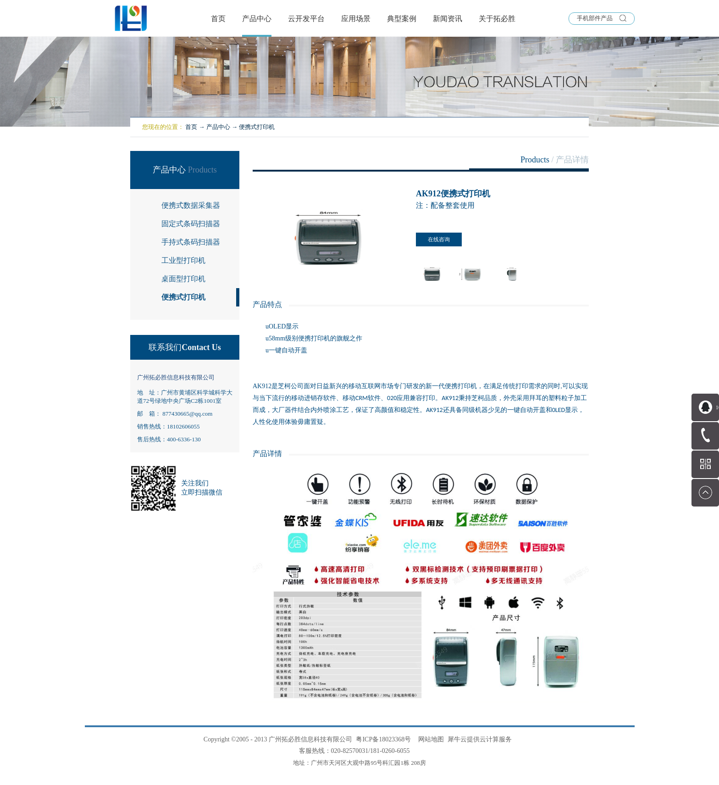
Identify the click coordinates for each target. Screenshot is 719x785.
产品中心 (218, 126)
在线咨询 (439, 239)
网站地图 (429, 739)
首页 (218, 18)
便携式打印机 (257, 126)
